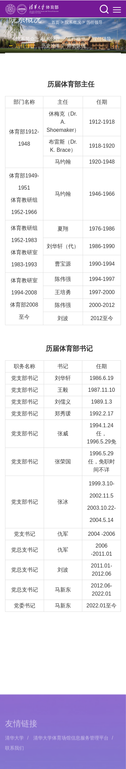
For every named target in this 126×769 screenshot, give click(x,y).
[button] (104, 9)
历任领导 (94, 24)
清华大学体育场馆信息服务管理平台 (71, 764)
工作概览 (76, 40)
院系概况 (73, 24)
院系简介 (25, 40)
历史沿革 (50, 47)
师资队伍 (76, 47)
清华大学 (14, 764)
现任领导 (101, 40)
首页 (55, 24)
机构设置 (50, 40)
